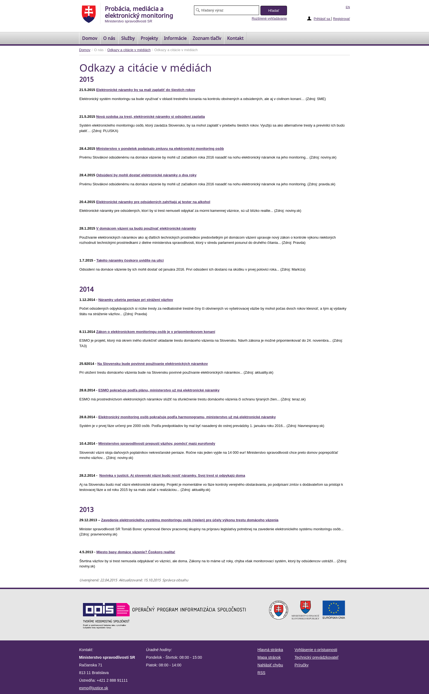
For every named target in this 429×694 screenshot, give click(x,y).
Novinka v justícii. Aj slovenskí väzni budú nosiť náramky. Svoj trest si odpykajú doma (172, 475)
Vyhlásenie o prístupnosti (316, 650)
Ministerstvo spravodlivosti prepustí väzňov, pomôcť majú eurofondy (156, 443)
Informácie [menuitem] (175, 38)
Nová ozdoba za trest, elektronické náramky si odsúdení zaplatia (150, 117)
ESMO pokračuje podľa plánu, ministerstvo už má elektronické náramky (158, 390)
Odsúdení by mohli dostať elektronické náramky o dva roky (146, 175)
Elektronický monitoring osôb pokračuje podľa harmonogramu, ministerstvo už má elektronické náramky (187, 417)
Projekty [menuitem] (149, 38)
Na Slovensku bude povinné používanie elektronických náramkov (152, 364)
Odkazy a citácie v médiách (128, 50)
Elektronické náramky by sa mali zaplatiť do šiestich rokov (145, 90)
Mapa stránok (269, 657)
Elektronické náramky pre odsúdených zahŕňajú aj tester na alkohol (153, 202)
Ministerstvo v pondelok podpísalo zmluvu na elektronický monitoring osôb (160, 149)
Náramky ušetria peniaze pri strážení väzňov (135, 300)
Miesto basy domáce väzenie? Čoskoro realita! (135, 552)
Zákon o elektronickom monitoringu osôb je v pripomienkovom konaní (155, 332)
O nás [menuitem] (109, 38)
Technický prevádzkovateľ (317, 657)
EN (348, 7)
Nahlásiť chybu (270, 665)
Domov (84, 50)
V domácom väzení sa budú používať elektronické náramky (146, 228)
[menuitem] (89, 38)
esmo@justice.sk (93, 688)
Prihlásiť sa (322, 19)
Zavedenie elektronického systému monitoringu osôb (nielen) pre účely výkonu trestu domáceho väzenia (190, 520)
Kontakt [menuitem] (235, 38)
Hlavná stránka (270, 650)
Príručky (302, 665)
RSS (261, 672)
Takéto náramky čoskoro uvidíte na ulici (130, 260)
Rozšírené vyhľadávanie (269, 19)
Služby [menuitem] (128, 38)
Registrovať (341, 19)
